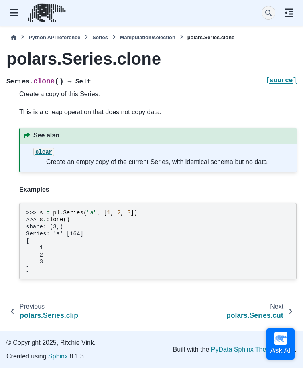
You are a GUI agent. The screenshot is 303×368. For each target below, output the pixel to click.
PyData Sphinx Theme (243, 349)
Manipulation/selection (147, 37)
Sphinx (58, 356)
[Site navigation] (13, 13)
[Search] (268, 13)
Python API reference (54, 37)
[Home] (13, 37)
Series (100, 37)
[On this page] (289, 13)
